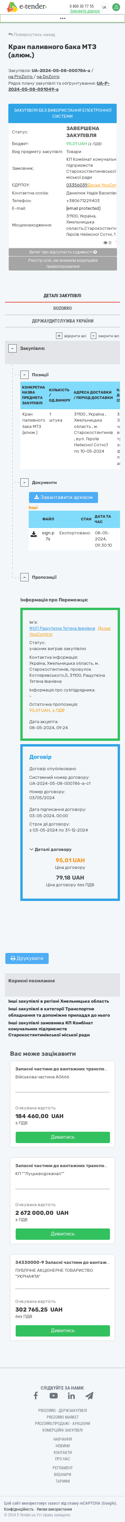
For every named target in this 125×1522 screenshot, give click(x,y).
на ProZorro (21, 76)
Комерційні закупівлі (62, 1430)
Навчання (62, 1439)
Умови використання (54, 1509)
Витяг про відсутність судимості (63, 252)
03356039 (77, 184)
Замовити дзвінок (85, 11)
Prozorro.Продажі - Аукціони (62, 1423)
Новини (63, 1446)
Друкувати (27, 958)
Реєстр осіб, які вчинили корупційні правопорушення (63, 263)
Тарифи (63, 1481)
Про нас (62, 1459)
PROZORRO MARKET (63, 1417)
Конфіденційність (19, 1509)
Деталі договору (50, 849)
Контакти (63, 1452)
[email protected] (83, 208)
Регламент (63, 1468)
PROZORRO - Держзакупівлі (62, 1410)
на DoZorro (48, 76)
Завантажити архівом (63, 497)
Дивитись (63, 1137)
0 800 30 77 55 (82, 6)
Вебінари (62, 1474)
